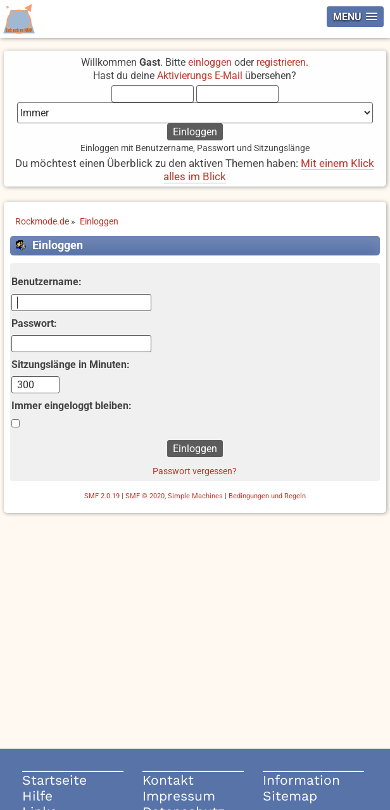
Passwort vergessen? (195, 471)
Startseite (54, 780)
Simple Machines (195, 496)
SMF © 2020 (145, 496)
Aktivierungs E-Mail (199, 76)
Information (301, 780)
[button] (355, 16)
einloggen (210, 62)
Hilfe (37, 796)
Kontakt (168, 780)
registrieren (281, 62)
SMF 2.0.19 (102, 496)
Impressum (178, 796)
